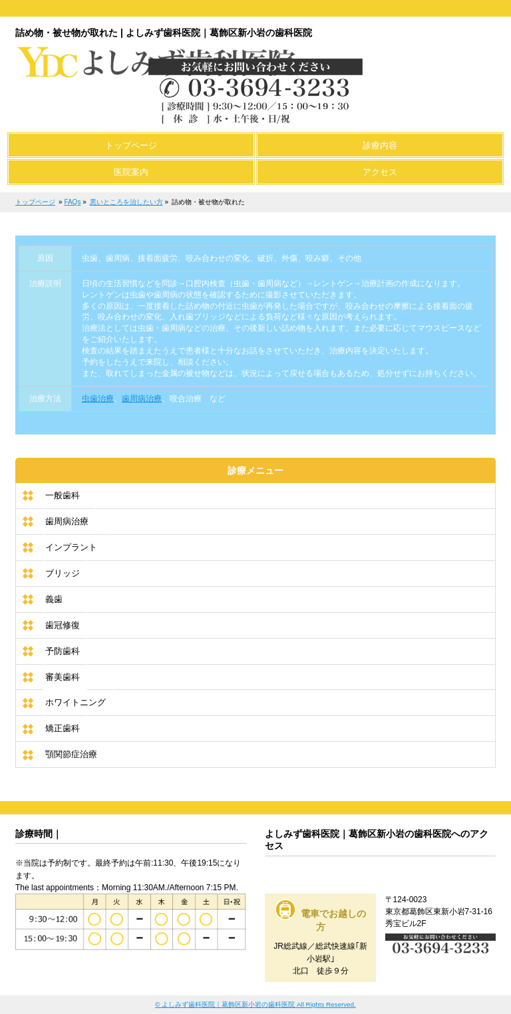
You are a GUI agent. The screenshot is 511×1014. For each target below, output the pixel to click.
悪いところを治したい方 (126, 202)
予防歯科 (62, 651)
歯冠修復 (62, 625)
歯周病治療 (142, 398)
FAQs (72, 202)
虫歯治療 (98, 398)
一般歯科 (62, 495)
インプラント (71, 547)
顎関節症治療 (71, 754)
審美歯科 (62, 677)
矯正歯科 (62, 728)
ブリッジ (62, 573)
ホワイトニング (75, 702)
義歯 (54, 599)
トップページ (35, 202)
